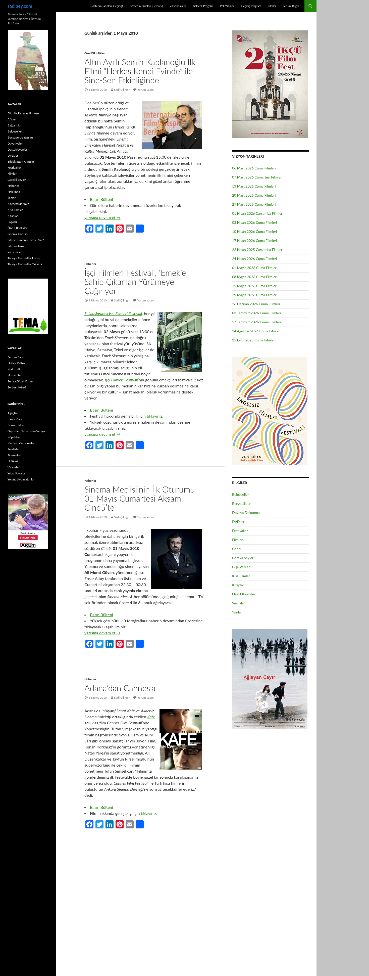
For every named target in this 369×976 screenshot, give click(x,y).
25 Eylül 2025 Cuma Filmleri (254, 340)
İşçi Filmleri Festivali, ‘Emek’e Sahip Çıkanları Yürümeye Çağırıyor (135, 282)
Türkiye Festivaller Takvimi (25, 264)
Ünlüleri (13, 461)
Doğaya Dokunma (246, 512)
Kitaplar (238, 585)
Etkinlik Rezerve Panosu (23, 113)
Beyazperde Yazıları (20, 137)
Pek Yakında (227, 6)
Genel (236, 549)
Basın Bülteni (101, 199)
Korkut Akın (15, 369)
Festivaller (240, 530)
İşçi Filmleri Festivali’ (122, 379)
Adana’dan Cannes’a (119, 688)
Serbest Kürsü (17, 387)
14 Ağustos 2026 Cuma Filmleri (256, 331)
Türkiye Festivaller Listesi (24, 258)
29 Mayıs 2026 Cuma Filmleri (254, 295)
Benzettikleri (241, 503)
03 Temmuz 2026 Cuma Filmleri (256, 313)
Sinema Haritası (18, 234)
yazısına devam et (102, 217)
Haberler (90, 264)
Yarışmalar (14, 252)
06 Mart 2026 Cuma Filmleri (254, 168)
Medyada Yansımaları (21, 443)
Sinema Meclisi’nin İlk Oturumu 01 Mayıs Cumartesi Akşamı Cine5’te (139, 498)
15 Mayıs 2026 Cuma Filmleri (254, 286)
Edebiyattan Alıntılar (21, 161)
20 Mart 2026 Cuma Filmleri (254, 195)
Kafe (151, 716)
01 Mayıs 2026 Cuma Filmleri (254, 267)
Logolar (12, 222)
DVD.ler (238, 521)
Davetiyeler (15, 143)
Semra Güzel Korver (21, 381)
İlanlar (12, 198)
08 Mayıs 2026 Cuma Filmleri (254, 277)
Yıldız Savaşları (17, 473)
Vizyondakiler (178, 6)
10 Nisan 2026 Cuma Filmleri (254, 231)
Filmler (272, 6)
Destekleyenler (17, 149)
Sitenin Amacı (16, 246)
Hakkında (14, 192)
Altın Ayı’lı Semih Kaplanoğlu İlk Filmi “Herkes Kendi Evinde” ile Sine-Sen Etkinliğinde (139, 71)
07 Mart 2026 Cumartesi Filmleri (257, 177)
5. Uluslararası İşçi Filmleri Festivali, (113, 313)
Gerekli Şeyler (242, 558)
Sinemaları (14, 455)
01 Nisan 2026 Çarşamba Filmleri (257, 213)
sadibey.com (20, 6)
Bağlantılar (15, 125)
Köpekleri (14, 437)
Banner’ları (15, 419)
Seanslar (238, 603)
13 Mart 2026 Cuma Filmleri (254, 186)
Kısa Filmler (241, 576)
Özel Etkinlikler (94, 53)
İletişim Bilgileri (292, 6)
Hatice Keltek (16, 363)
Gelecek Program (203, 6)
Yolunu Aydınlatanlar (21, 479)
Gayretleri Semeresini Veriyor (27, 431)
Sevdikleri (14, 449)
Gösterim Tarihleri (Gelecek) (146, 6)
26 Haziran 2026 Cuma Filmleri (256, 304)
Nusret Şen (15, 375)
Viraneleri (14, 467)
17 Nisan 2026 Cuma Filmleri (254, 240)
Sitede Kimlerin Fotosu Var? (26, 240)
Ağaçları (13, 413)
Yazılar (237, 612)
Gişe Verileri (241, 567)
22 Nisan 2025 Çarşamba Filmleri (257, 249)
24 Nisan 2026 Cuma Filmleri (254, 258)
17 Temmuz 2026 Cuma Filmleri (256, 322)
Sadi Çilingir (122, 90)
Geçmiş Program (251, 6)
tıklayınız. (155, 416)
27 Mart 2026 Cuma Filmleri (254, 204)
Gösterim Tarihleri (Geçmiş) (106, 6)
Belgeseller (240, 494)
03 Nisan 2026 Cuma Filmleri (254, 222)
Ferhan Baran (16, 357)
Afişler (12, 119)
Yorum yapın (145, 90)
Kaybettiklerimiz (18, 204)
